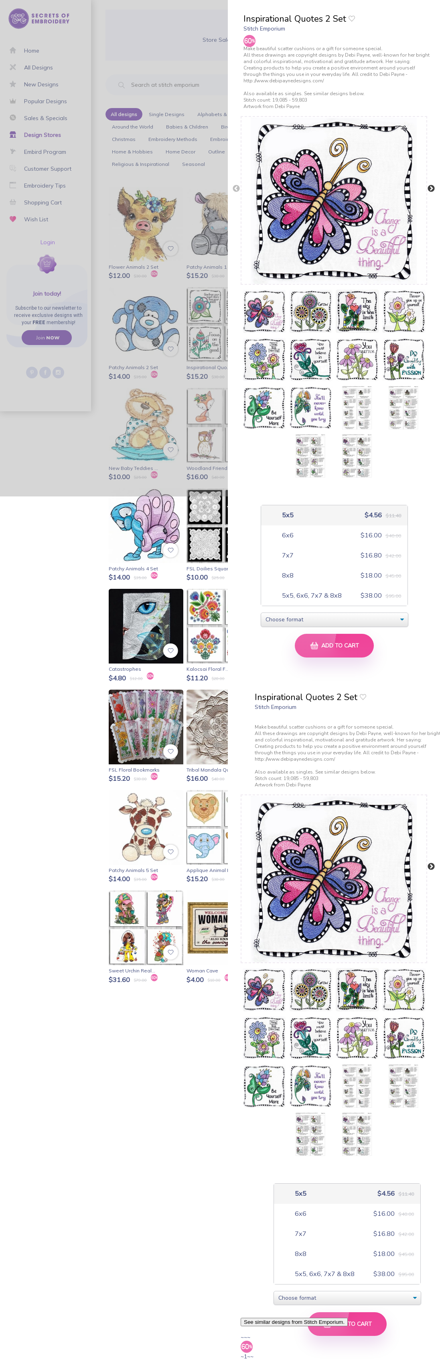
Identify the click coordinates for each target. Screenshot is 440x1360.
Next (431, 189)
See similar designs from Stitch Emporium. (294, 1322)
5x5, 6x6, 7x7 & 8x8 (311, 595)
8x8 (287, 575)
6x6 (287, 535)
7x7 (287, 555)
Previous (236, 189)
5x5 (287, 515)
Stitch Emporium (264, 28)
